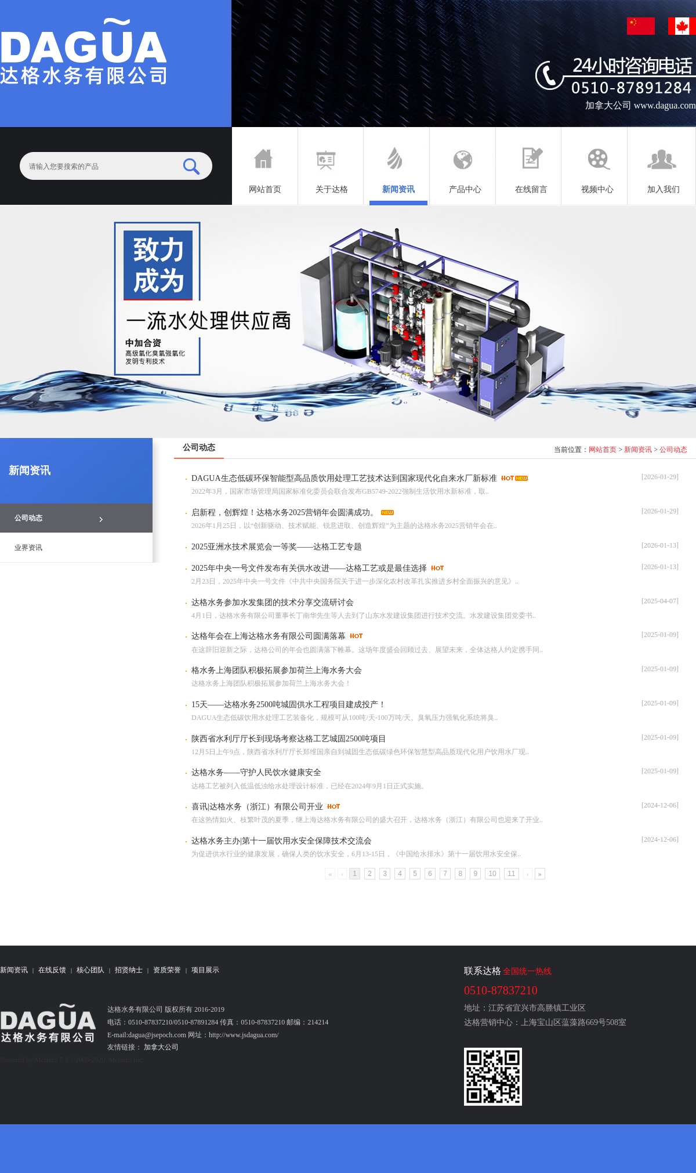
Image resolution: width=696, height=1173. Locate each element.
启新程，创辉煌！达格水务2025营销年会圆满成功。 (284, 512)
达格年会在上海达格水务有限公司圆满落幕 (268, 636)
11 (511, 874)
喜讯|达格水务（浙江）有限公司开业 (257, 806)
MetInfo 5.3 (51, 1060)
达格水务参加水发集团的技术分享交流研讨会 (272, 602)
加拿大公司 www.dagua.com (640, 105)
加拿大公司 (160, 1047)
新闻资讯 (638, 450)
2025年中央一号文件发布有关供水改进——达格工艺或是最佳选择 (309, 568)
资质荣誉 (167, 970)
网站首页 (603, 450)
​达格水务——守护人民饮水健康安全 (256, 772)
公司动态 (673, 450)
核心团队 (90, 970)
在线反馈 (52, 970)
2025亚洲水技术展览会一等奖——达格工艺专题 (276, 546)
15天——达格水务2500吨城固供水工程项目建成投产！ (288, 704)
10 (492, 874)
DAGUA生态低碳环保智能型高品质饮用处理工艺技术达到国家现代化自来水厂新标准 (344, 478)
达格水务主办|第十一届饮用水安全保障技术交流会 (281, 841)
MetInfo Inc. (126, 1060)
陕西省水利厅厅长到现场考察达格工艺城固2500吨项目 (288, 738)
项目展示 (205, 970)
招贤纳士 (129, 970)
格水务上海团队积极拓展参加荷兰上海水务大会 (276, 670)
